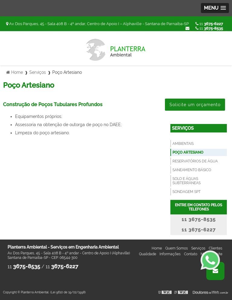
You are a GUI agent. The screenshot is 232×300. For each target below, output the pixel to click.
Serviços (183, 128)
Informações (170, 254)
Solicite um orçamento (195, 104)
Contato (190, 254)
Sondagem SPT (186, 192)
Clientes (215, 248)
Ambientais (183, 144)
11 (209, 23)
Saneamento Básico (191, 170)
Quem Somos (176, 248)
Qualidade (147, 254)
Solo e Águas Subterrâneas (186, 181)
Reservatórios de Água (195, 161)
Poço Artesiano (187, 152)
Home (157, 248)
